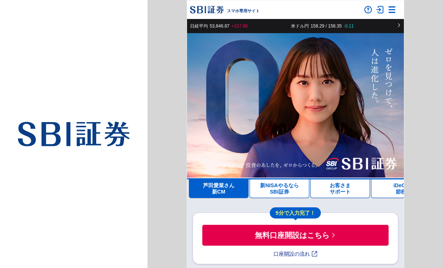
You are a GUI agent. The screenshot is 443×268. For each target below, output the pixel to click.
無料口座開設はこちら (295, 235)
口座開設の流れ (295, 253)
